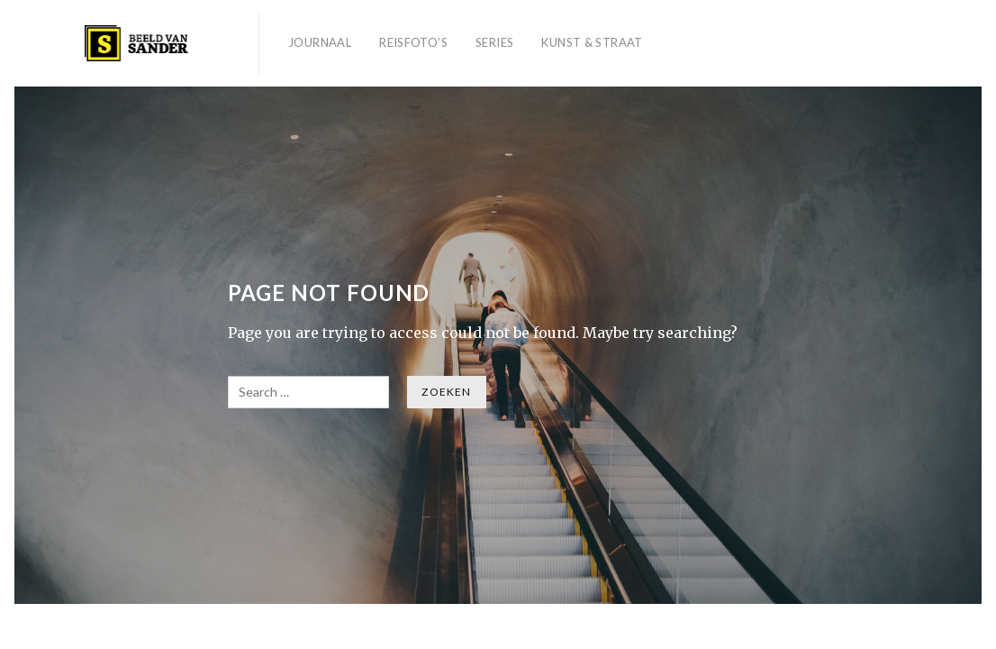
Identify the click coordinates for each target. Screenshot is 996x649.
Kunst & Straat (591, 42)
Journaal (319, 42)
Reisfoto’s (413, 42)
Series (494, 42)
